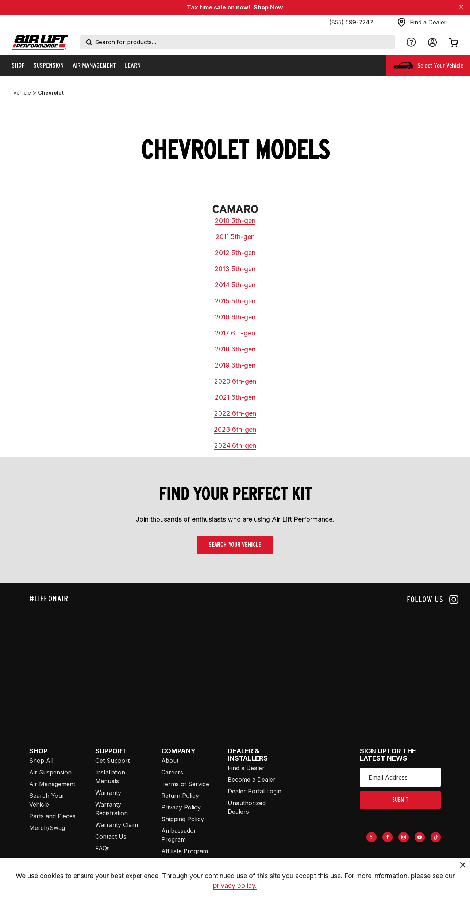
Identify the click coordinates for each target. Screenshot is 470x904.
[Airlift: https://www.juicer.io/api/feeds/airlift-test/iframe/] (249, 663)
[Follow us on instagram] (432, 599)
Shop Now (268, 7)
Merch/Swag (47, 827)
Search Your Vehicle (235, 544)
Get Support (112, 760)
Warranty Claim (116, 824)
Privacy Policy (181, 807)
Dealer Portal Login (254, 791)
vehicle (22, 92)
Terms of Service (185, 784)
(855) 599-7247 (351, 22)
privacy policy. (235, 885)
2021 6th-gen (235, 397)
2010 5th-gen (235, 220)
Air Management (52, 784)
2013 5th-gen (235, 269)
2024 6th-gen (235, 445)
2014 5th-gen (235, 285)
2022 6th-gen (235, 413)
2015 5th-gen (235, 301)
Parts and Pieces (52, 816)
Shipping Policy (182, 819)
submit (400, 799)
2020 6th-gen (235, 381)
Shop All (41, 760)
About (169, 760)
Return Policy (180, 795)
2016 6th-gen (235, 317)
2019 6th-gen (235, 365)
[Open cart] (453, 42)
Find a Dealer (246, 768)
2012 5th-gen (235, 253)
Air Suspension (50, 772)
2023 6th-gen (235, 429)
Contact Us (110, 836)
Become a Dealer (252, 779)
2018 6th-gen (235, 349)
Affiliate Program (184, 851)
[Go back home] (40, 42)
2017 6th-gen (235, 333)
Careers (172, 772)
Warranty (108, 792)
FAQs (102, 848)
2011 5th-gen (235, 237)
